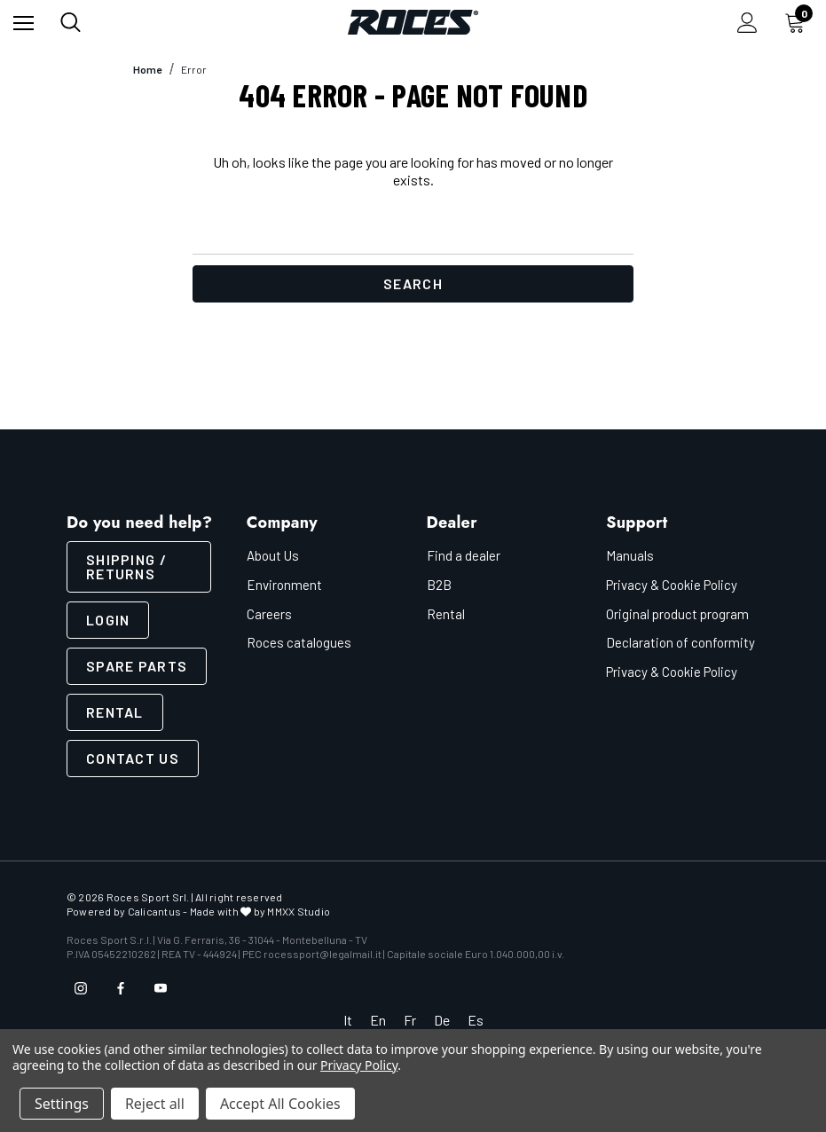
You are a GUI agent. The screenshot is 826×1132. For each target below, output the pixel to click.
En (378, 1019)
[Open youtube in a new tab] (160, 988)
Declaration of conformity (680, 642)
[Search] (70, 22)
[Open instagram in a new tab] (81, 988)
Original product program (677, 614)
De (442, 1019)
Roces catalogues (299, 642)
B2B (439, 585)
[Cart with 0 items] (798, 22)
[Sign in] (747, 22)
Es (476, 1019)
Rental (115, 712)
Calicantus (154, 911)
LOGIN (108, 619)
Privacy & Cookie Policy (671, 585)
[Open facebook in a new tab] (120, 988)
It (347, 1019)
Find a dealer (463, 555)
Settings (62, 1103)
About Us (273, 555)
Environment (284, 585)
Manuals (630, 555)
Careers (269, 614)
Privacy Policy (358, 1065)
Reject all (155, 1103)
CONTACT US (132, 758)
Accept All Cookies (280, 1103)
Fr (410, 1019)
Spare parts (136, 665)
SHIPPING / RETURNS (126, 566)
